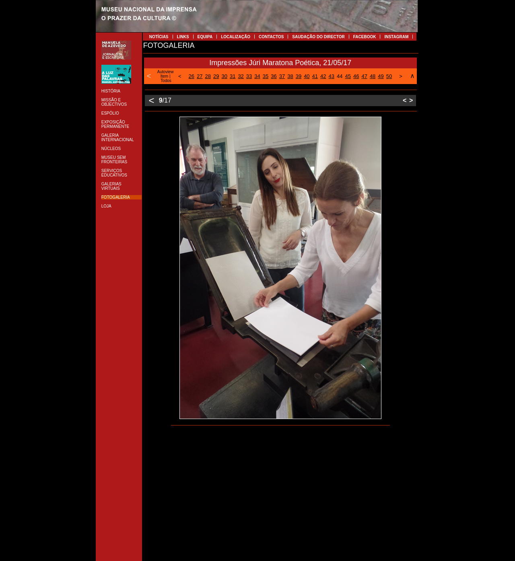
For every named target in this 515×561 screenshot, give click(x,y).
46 (356, 76)
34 (257, 76)
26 (191, 76)
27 (199, 76)
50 (389, 76)
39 (298, 76)
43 (331, 76)
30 (224, 76)
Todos (166, 80)
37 (282, 76)
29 (216, 76)
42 (323, 76)
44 (339, 76)
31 (232, 76)
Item (164, 76)
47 (364, 76)
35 (265, 76)
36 (273, 76)
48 (372, 76)
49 (380, 76)
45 (347, 76)
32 (240, 76)
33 (249, 76)
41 (315, 76)
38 (290, 76)
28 (208, 76)
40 (306, 76)
